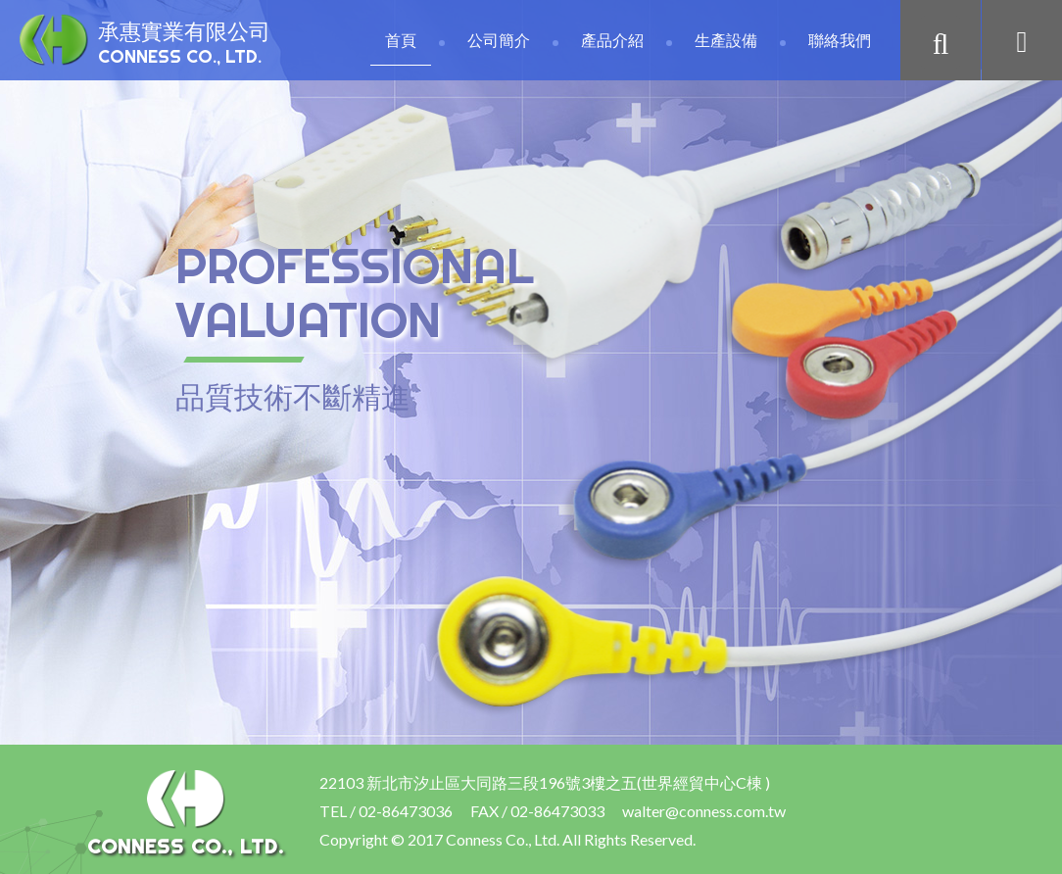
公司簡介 (498, 39)
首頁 (400, 39)
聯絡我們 (839, 39)
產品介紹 (612, 39)
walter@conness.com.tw (704, 810)
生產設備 (726, 39)
